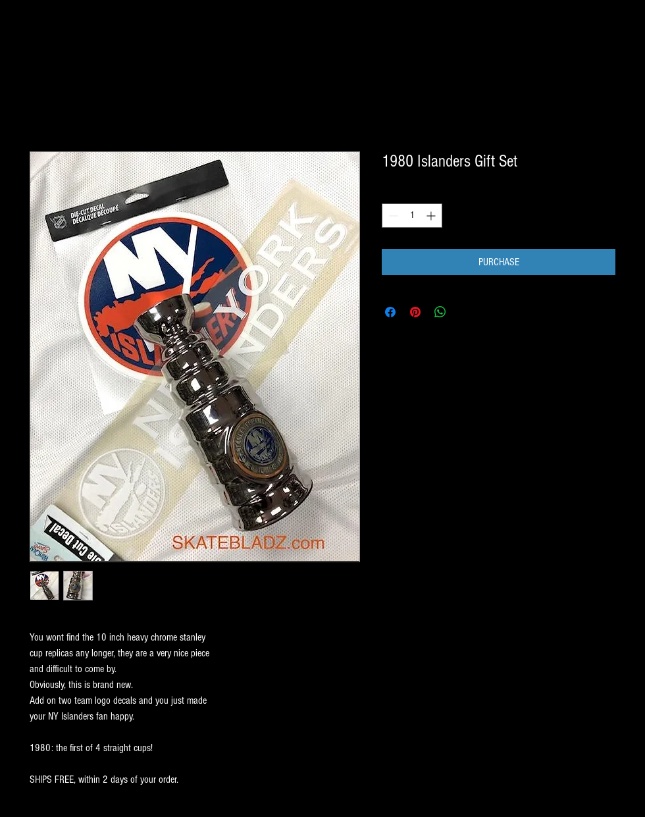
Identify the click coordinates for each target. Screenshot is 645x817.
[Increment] (432, 215)
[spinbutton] (412, 215)
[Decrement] (392, 215)
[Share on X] (465, 312)
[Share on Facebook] (390, 312)
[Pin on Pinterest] (415, 312)
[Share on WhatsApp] (440, 312)
